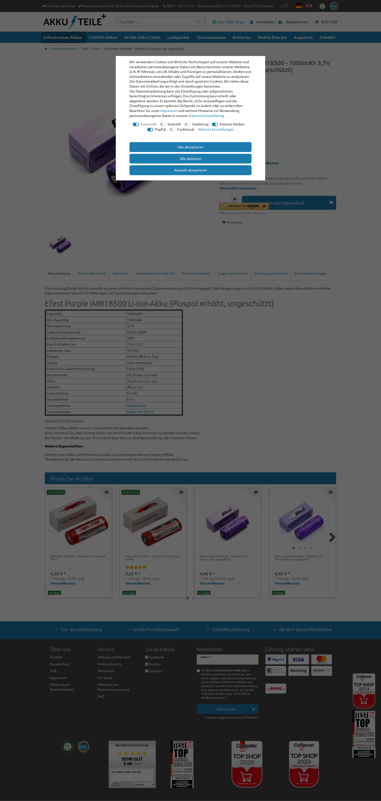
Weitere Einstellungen (216, 129)
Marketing (200, 124)
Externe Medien (232, 124)
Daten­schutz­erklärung (206, 115)
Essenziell (148, 124)
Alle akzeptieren (190, 147)
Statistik (174, 124)
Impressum (169, 110)
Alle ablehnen (190, 158)
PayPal (160, 129)
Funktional (185, 129)
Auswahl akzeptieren (190, 170)
